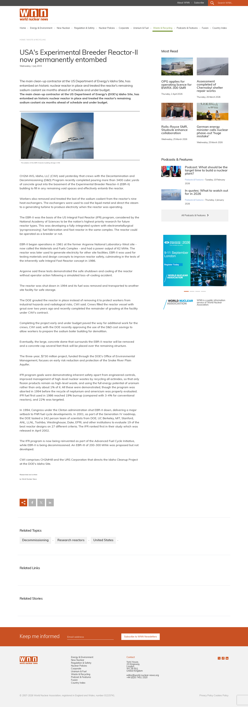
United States (103, 540)
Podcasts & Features (187, 28)
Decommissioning (35, 540)
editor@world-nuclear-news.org (143, 675)
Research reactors (70, 540)
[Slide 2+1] (197, 291)
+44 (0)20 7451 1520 (137, 677)
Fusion (205, 28)
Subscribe (199, 3)
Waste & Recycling (162, 28)
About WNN (183, 3)
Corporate (124, 28)
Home (23, 28)
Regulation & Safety (84, 28)
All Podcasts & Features (193, 215)
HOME (22, 40)
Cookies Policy (221, 696)
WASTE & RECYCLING (36, 40)
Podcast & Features (81, 677)
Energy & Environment (41, 28)
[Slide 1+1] (192, 291)
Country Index (219, 28)
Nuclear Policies (107, 28)
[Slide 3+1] (203, 291)
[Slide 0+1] (186, 291)
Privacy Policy (206, 696)
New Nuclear (63, 28)
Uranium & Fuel (141, 28)
